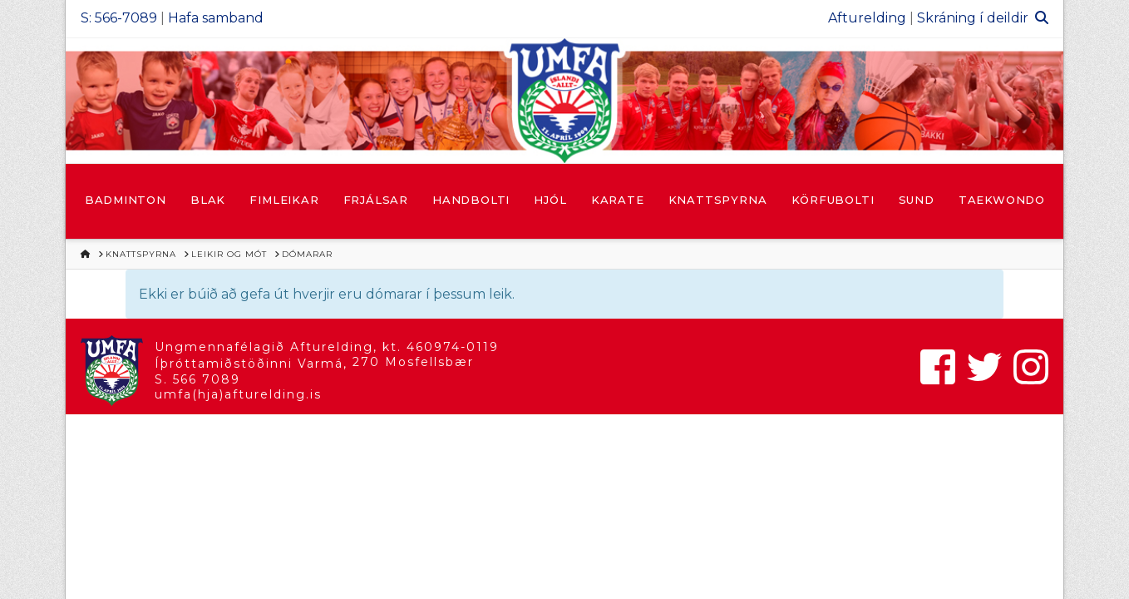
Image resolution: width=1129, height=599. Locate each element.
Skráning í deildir (972, 18)
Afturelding (867, 18)
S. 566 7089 (197, 379)
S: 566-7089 (119, 18)
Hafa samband (216, 18)
